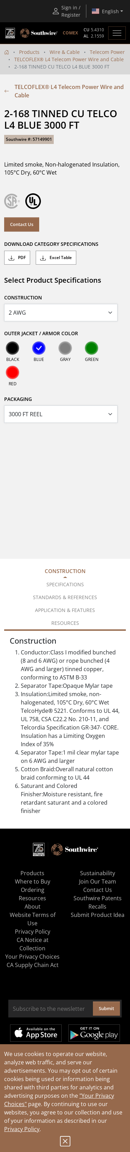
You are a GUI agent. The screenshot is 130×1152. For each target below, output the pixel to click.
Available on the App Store (36, 1033)
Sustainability (97, 873)
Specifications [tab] (65, 584)
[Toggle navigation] (117, 33)
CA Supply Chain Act (33, 965)
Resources (32, 898)
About (33, 906)
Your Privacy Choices (32, 956)
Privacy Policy (22, 1129)
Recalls (97, 906)
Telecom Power (107, 52)
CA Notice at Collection (33, 944)
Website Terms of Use (32, 919)
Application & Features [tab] (65, 610)
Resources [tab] (65, 623)
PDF (17, 258)
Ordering (32, 890)
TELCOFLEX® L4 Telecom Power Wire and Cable (69, 59)
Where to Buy (32, 881)
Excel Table (56, 258)
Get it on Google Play (94, 1033)
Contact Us (21, 224)
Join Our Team (97, 881)
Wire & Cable (65, 52)
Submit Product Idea (97, 915)
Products (29, 52)
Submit (106, 1008)
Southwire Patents (97, 898)
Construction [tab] (65, 570)
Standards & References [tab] (65, 597)
